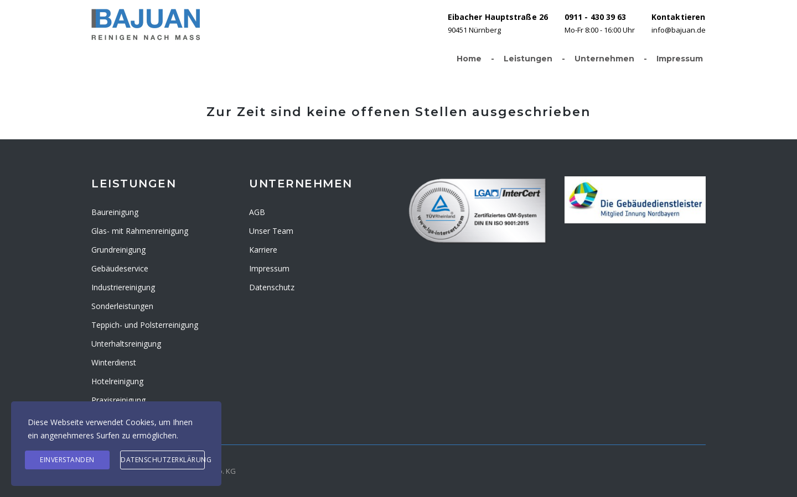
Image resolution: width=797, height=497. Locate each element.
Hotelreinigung (117, 381)
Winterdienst (113, 362)
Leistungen (533, 59)
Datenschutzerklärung (163, 459)
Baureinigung (114, 212)
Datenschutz (271, 287)
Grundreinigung (118, 249)
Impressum (679, 59)
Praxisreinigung (118, 400)
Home (475, 59)
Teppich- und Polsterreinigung (144, 325)
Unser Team (271, 231)
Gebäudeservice (119, 268)
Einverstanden (67, 459)
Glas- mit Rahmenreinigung (139, 231)
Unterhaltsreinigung (126, 343)
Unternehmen (610, 59)
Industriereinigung (123, 287)
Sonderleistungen (122, 306)
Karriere (263, 249)
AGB (257, 212)
